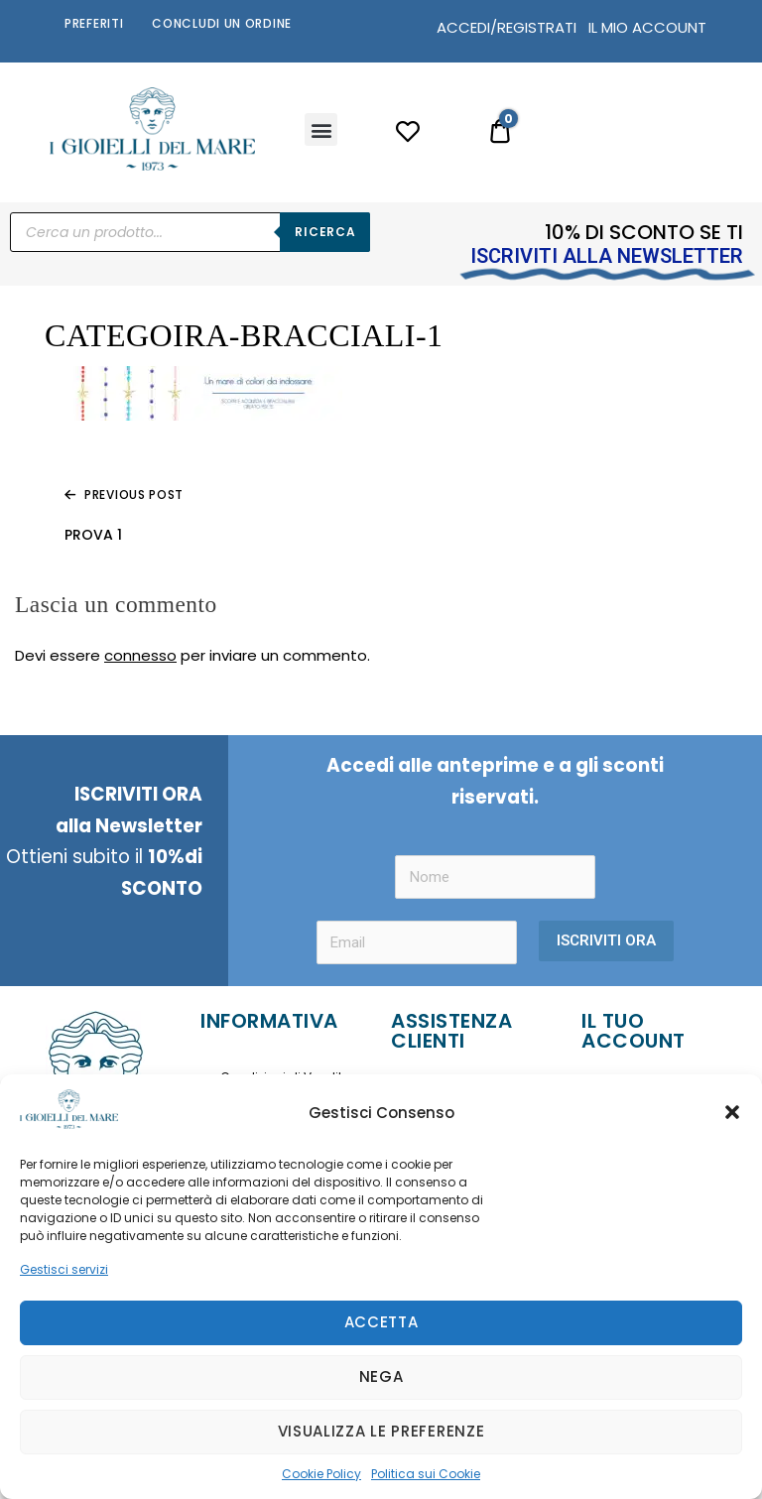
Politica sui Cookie (425, 1473)
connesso (140, 655)
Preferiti (93, 23)
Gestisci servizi (64, 1269)
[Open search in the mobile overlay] (190, 232)
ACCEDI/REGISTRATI (506, 27)
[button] (732, 1112)
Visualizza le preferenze (381, 1431)
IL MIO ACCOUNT (647, 27)
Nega (381, 1376)
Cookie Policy (321, 1473)
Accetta (381, 1322)
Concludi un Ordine (222, 23)
